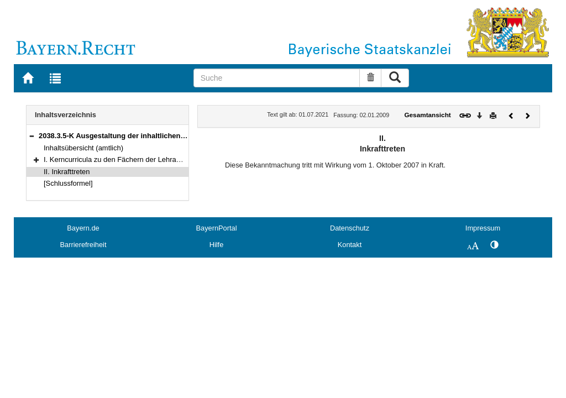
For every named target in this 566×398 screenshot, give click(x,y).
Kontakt (349, 244)
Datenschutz (349, 228)
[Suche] (276, 78)
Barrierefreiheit (83, 244)
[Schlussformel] (68, 183)
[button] (31, 136)
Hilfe (216, 244)
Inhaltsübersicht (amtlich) (83, 148)
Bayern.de (83, 228)
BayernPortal (216, 228)
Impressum (482, 228)
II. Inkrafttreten (67, 171)
